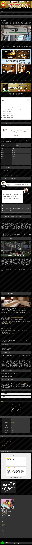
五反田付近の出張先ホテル (8, 113)
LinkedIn (3, 531)
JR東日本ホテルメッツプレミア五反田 (17, 317)
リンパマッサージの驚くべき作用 (6, 441)
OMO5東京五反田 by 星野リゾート (9, 322)
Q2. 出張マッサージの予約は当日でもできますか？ (10, 171)
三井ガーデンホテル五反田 (20, 308)
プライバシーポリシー (5, 530)
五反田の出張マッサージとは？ (8, 115)
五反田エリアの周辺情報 (7, 111)
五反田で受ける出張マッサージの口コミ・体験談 (12, 109)
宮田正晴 (12, 427)
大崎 (17, 385)
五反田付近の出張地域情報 (8, 117)
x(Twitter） (3, 534)
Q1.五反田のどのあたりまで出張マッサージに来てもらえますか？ (12, 170)
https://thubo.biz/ (13, 425)
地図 (12, 309)
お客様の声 (3, 445)
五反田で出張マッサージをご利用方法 (10, 107)
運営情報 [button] (3, 396)
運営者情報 (3, 524)
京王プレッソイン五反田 (23, 340)
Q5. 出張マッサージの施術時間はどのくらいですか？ (10, 175)
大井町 (20, 384)
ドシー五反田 (14, 327)
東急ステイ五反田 (4, 313)
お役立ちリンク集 (4, 443)
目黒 (18, 386)
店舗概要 (3, 525)
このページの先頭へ (17, 543)
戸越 (25, 383)
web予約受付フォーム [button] (5, 393)
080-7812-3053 (13, 422)
